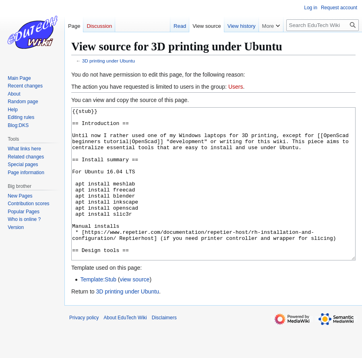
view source (134, 309)
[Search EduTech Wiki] (322, 25)
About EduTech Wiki (125, 348)
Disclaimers (164, 348)
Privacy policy (84, 348)
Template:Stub (98, 309)
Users (235, 86)
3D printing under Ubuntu (108, 60)
